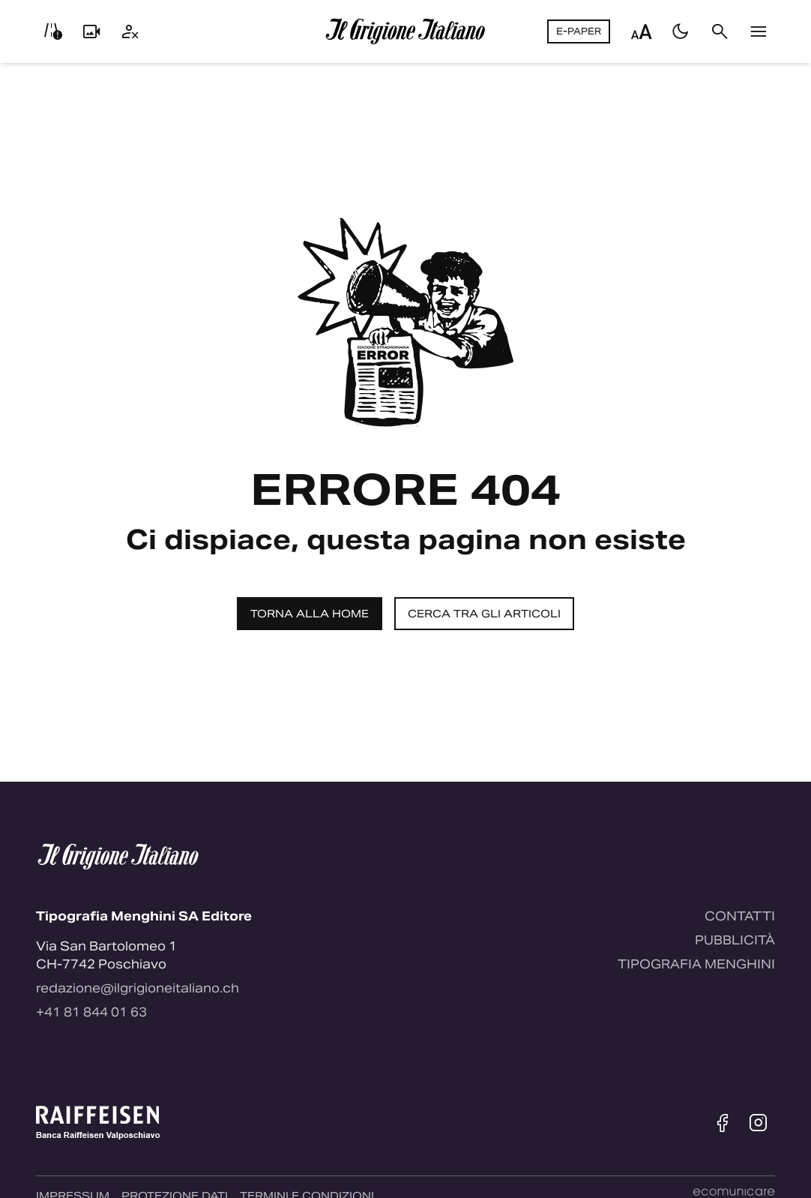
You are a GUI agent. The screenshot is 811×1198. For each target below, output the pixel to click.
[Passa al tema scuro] (680, 31)
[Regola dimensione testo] (641, 31)
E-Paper (578, 31)
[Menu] (758, 31)
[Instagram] (758, 1122)
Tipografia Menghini (696, 964)
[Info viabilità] (52, 31)
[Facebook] (722, 1122)
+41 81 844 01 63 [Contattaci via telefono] (91, 1012)
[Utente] (130, 31)
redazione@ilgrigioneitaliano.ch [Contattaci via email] (137, 988)
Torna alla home (309, 613)
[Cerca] (719, 31)
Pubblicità (735, 940)
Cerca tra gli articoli (484, 613)
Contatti (740, 916)
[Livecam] (91, 31)
